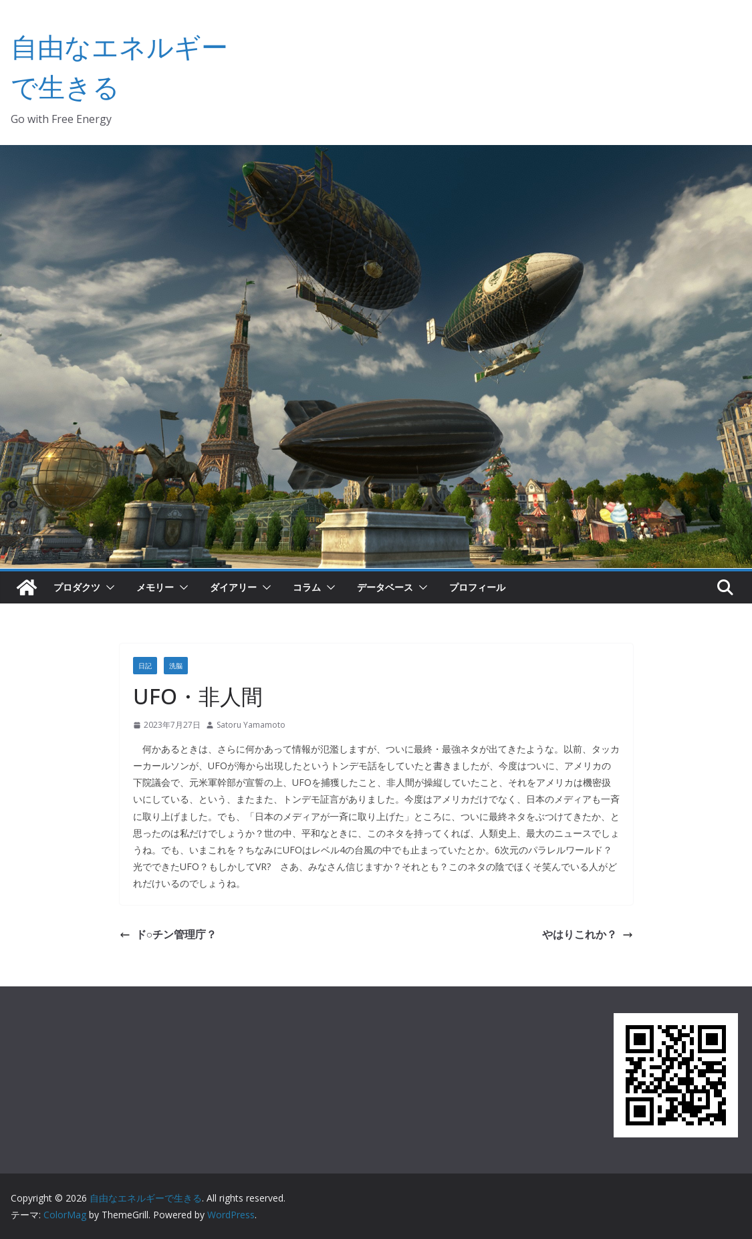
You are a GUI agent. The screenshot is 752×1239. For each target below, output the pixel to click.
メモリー (155, 587)
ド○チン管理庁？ (168, 934)
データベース (385, 587)
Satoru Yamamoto (251, 724)
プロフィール (477, 587)
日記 (145, 665)
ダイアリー (233, 587)
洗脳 (175, 665)
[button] (107, 587)
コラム (307, 587)
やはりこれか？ (587, 934)
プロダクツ (76, 587)
